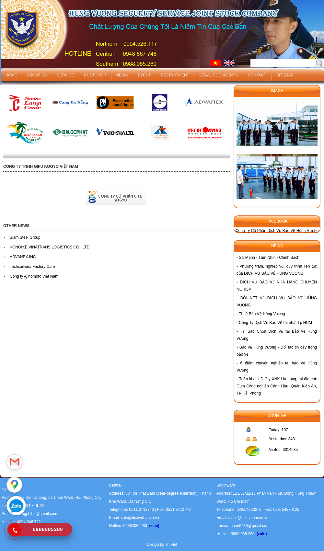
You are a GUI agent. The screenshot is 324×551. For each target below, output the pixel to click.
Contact (257, 75)
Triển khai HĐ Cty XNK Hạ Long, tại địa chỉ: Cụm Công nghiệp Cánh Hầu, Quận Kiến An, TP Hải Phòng (277, 386)
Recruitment (175, 75)
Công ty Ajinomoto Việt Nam (34, 276)
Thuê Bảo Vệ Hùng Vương (262, 314)
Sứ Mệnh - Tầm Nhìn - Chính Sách (269, 257)
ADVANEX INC (23, 257)
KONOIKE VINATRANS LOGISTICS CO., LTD (49, 247)
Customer (95, 75)
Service (65, 75)
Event (144, 75)
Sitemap (285, 75)
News (122, 75)
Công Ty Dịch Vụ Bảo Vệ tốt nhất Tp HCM (275, 322)
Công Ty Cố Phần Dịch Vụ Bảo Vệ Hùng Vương (277, 230)
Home (11, 75)
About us (37, 75)
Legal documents (218, 75)
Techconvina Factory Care (32, 266)
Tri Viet (171, 544)
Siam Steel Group (25, 237)
